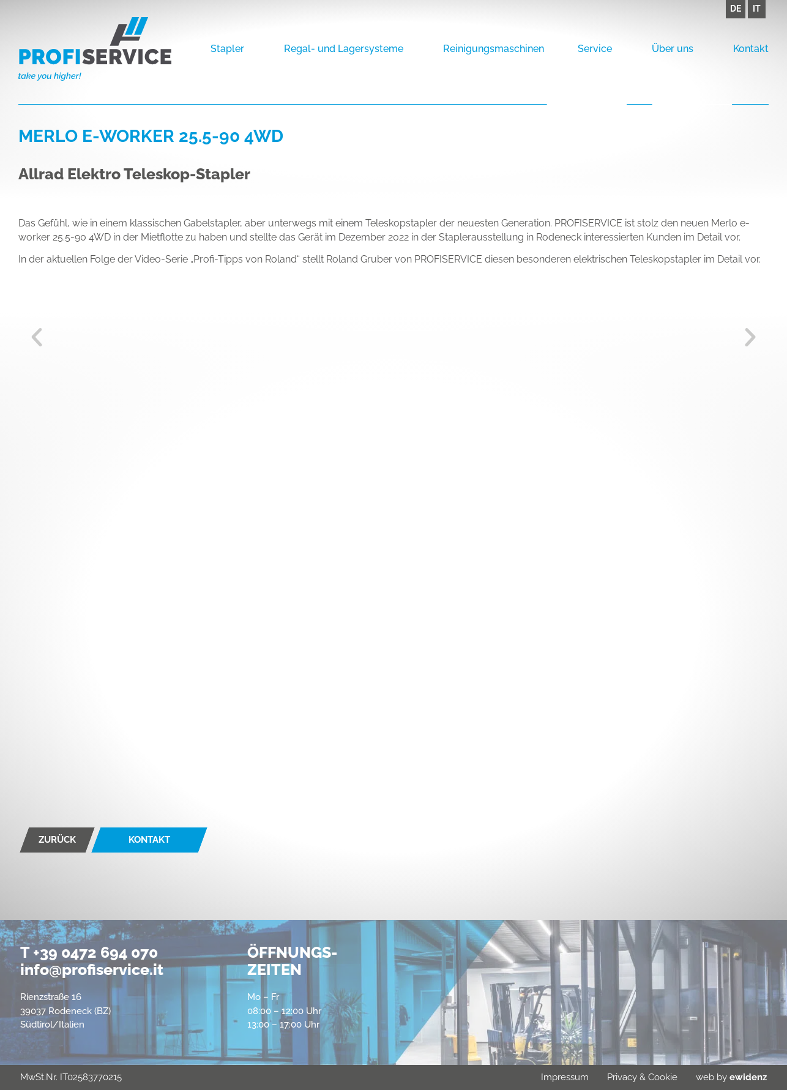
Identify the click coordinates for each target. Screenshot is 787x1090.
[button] (36, 337)
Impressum (565, 1077)
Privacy (622, 1077)
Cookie (662, 1077)
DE (735, 8)
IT (757, 8)
